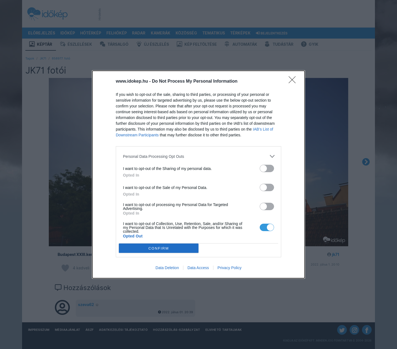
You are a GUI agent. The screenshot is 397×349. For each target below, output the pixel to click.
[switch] (267, 168)
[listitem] (198, 156)
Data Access (198, 268)
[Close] (294, 81)
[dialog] (198, 174)
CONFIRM (158, 248)
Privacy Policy (230, 268)
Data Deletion (167, 268)
